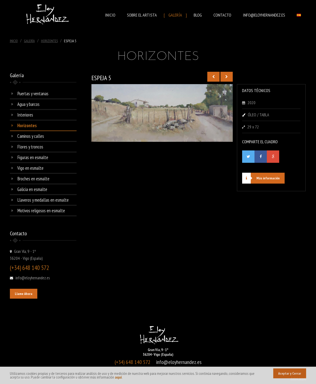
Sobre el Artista (142, 15)
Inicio (110, 15)
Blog (198, 15)
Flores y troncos (30, 147)
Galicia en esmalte (32, 189)
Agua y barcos (28, 104)
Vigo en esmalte (30, 168)
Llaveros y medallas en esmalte (43, 200)
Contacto (222, 15)
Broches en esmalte (33, 179)
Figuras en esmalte (32, 157)
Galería (175, 15)
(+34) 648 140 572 (29, 268)
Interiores (25, 115)
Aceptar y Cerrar (289, 373)
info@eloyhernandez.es (264, 15)
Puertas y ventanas (32, 93)
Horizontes (49, 41)
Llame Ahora (23, 293)
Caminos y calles (30, 136)
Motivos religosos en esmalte (41, 211)
